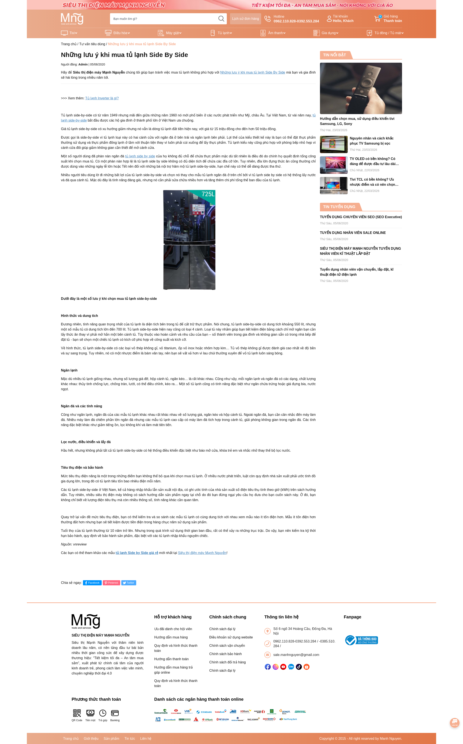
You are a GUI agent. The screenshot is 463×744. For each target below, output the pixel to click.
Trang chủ (69, 44)
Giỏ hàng (388, 19)
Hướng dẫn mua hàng (171, 637)
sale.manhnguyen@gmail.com (296, 655)
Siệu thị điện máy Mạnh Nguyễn (202, 553)
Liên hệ (146, 738)
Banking (115, 715)
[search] (221, 18)
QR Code (77, 715)
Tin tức (129, 738)
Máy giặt (172, 33)
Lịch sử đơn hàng (245, 18)
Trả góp (102, 715)
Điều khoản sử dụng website (231, 637)
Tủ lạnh (224, 33)
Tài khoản (340, 19)
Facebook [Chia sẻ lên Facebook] (92, 582)
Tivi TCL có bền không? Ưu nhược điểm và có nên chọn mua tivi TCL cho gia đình (372, 182)
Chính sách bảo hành (225, 654)
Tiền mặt (90, 715)
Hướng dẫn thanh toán (171, 659)
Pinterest (111, 582)
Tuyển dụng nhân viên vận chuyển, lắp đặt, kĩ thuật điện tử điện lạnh (357, 272)
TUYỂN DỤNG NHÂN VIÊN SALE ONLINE (353, 233)
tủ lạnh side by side (140, 156)
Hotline (291, 19)
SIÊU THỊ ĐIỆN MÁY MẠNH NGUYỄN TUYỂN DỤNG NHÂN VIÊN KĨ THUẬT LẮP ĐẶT (360, 251)
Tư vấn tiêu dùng (92, 44)
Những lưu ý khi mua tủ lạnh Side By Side (252, 72)
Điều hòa (120, 33)
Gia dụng (329, 33)
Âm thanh (275, 33)
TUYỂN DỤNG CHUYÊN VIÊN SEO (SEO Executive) (361, 217)
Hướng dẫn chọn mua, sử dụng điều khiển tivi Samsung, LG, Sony (357, 121)
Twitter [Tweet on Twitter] (128, 582)
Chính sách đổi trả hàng (227, 662)
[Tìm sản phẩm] (168, 18)
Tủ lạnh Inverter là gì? (102, 98)
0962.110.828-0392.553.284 (295, 641)
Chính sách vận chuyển (227, 645)
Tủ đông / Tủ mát (388, 33)
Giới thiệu (91, 738)
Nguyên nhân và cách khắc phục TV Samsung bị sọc (372, 140)
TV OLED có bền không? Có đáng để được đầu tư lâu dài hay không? (372, 162)
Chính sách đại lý (222, 629)
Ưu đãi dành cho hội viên (173, 629)
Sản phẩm (111, 738)
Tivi (72, 33)
